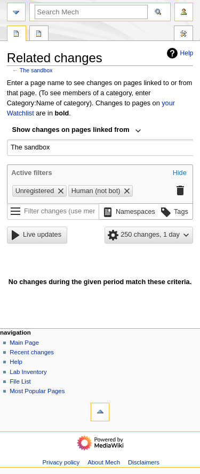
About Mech (103, 462)
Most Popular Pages (37, 391)
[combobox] (77, 130)
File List (20, 381)
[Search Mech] (91, 12)
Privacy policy (60, 462)
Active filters (31, 173)
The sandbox (36, 70)
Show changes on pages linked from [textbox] (71, 130)
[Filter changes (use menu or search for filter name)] (53, 211)
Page (16, 34)
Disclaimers (143, 462)
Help (179, 53)
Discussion (39, 34)
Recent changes (32, 352)
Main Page (24, 342)
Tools (183, 34)
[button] (180, 173)
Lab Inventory (28, 372)
